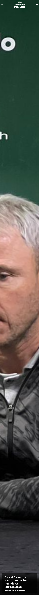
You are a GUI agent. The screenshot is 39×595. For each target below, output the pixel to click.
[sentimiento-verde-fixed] (19, 4)
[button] (2, 4)
